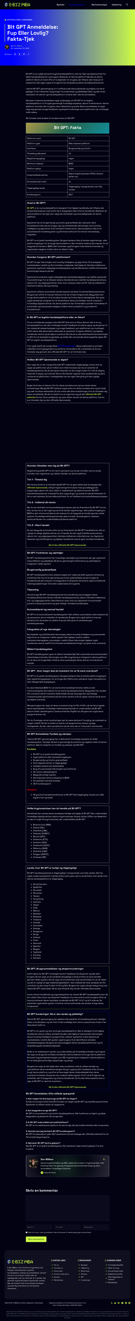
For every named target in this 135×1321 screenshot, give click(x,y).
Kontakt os (58, 1268)
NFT (82, 1277)
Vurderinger (27, 20)
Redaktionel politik (115, 1274)
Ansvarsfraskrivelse (115, 1271)
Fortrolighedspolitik (115, 1265)
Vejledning (116, 4)
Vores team (58, 1271)
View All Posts (50, 1172)
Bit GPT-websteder (67, 346)
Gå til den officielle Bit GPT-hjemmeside (67, 545)
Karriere (57, 1277)
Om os (56, 1265)
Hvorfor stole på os (61, 1274)
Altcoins (84, 1274)
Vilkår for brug (113, 1268)
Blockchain (85, 1271)
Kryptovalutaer (79, 4)
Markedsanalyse (99, 4)
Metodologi (58, 1280)
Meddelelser (112, 1282)
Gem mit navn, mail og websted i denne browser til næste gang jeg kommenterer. (59, 1232)
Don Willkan (17, 46)
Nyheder (61, 4)
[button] (127, 4)
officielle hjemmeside (37, 487)
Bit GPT (30, 208)
